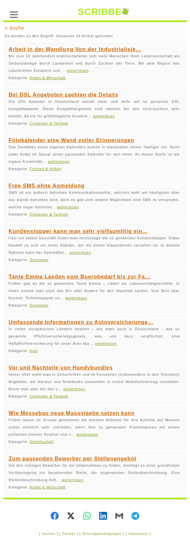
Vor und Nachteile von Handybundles (61, 367)
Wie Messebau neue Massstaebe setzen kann (72, 413)
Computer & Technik (49, 123)
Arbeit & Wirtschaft (48, 78)
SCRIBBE (103, 12)
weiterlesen (78, 71)
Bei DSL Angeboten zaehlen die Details (63, 95)
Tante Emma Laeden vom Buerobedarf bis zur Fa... (79, 276)
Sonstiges (39, 260)
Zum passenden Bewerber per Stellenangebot (73, 458)
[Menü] (14, 14)
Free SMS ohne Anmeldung (46, 186)
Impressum (138, 534)
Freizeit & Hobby (46, 169)
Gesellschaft (42, 442)
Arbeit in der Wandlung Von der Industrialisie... (75, 49)
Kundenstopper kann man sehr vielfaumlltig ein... (78, 231)
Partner (68, 534)
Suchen (48, 534)
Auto (34, 351)
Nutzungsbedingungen (102, 534)
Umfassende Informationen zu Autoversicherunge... (81, 322)
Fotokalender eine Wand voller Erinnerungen (71, 140)
